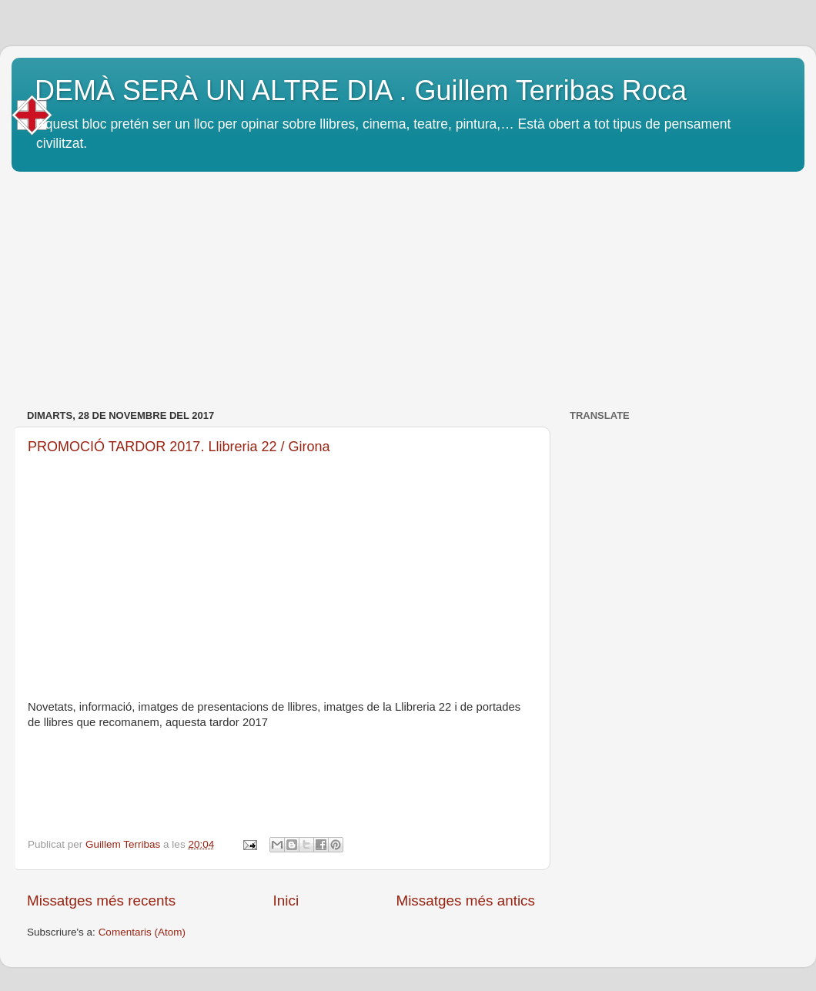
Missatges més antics (465, 900)
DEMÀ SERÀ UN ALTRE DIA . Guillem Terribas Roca (361, 90)
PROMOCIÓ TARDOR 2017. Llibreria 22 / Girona (178, 446)
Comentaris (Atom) (142, 932)
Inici (286, 900)
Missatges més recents (101, 900)
